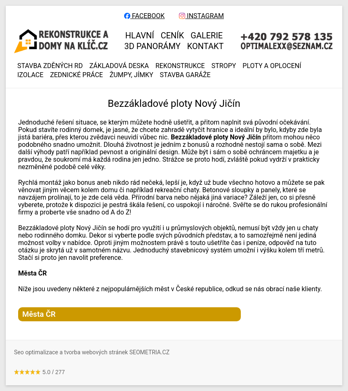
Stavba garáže (185, 75)
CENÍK (172, 35)
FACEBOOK (144, 16)
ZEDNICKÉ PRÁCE (76, 75)
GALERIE (206, 35)
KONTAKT (205, 46)
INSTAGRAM (201, 16)
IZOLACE (30, 75)
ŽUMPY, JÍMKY (131, 75)
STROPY (224, 66)
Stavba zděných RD (50, 66)
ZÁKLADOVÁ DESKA (119, 66)
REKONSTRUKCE (180, 66)
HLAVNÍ (139, 35)
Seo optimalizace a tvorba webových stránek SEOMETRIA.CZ (91, 352)
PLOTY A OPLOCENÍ (271, 66)
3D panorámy (153, 46)
